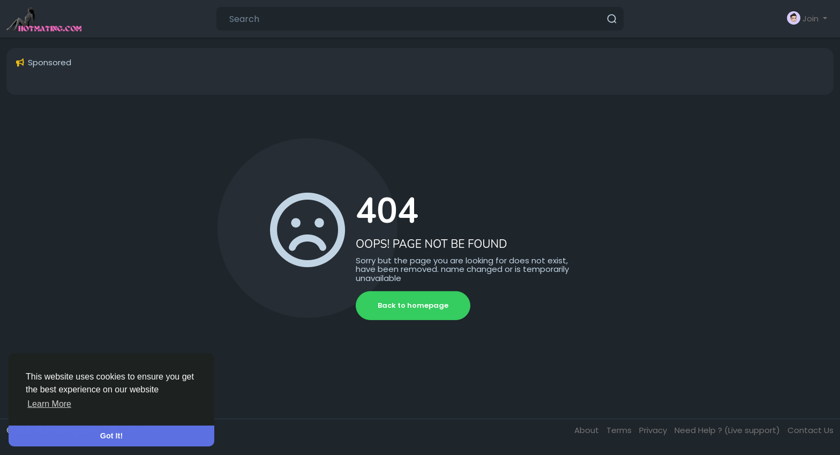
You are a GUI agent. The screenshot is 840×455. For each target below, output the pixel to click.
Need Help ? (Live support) (728, 430)
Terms (620, 430)
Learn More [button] (49, 403)
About (587, 430)
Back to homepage (413, 305)
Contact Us (811, 430)
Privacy (654, 430)
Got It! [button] (111, 435)
